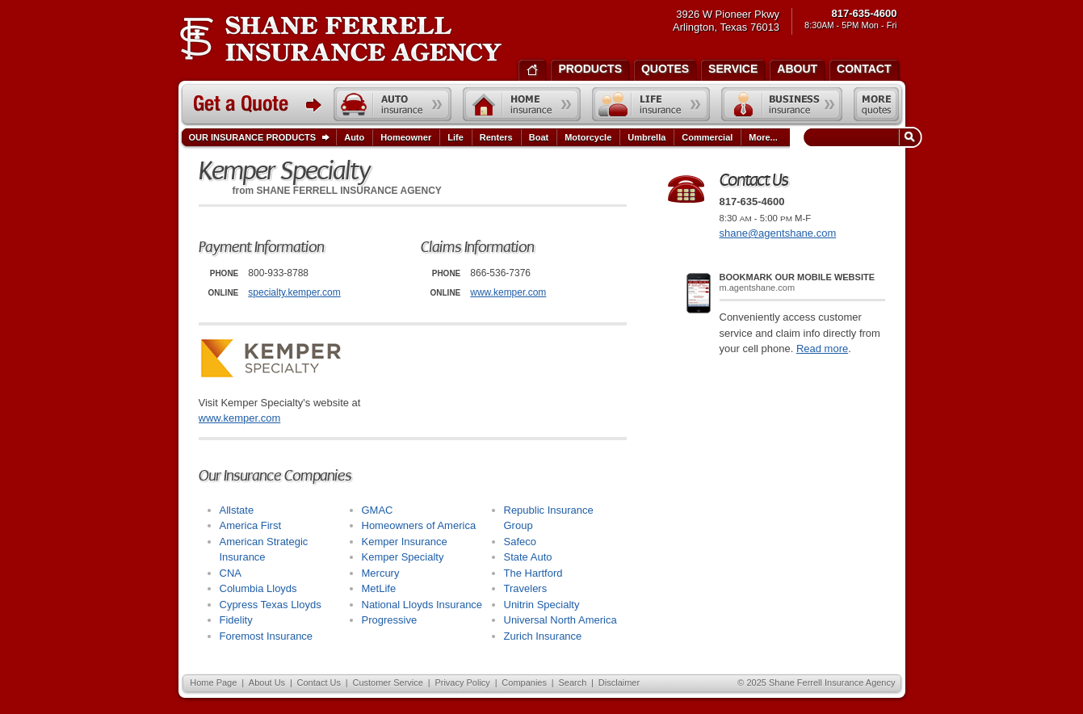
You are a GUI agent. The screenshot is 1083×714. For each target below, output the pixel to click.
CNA (230, 573)
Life (455, 137)
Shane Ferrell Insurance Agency (340, 39)
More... (765, 137)
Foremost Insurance (266, 636)
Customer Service (387, 682)
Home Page (213, 682)
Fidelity (236, 620)
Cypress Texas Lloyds (270, 604)
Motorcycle (587, 137)
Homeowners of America (419, 525)
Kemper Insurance (404, 542)
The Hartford (533, 573)
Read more (822, 348)
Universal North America (560, 620)
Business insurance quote (781, 104)
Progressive (390, 620)
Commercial (707, 137)
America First (251, 525)
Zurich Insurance (543, 636)
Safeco (520, 542)
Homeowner (405, 137)
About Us (267, 682)
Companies (524, 682)
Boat (538, 137)
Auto (354, 137)
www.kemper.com (508, 292)
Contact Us (319, 682)
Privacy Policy (461, 682)
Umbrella (646, 137)
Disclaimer (619, 682)
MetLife (379, 588)
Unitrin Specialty (542, 604)
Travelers (526, 588)
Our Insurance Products (263, 138)
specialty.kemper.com (294, 292)
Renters (496, 137)
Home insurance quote (522, 104)
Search (572, 682)
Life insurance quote (651, 104)
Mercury (381, 573)
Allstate (237, 510)
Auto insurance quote (392, 104)
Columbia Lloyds (258, 588)
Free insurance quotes (876, 104)
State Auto (528, 557)
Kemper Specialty (403, 557)
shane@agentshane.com (778, 233)
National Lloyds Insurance (422, 604)
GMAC (377, 510)
